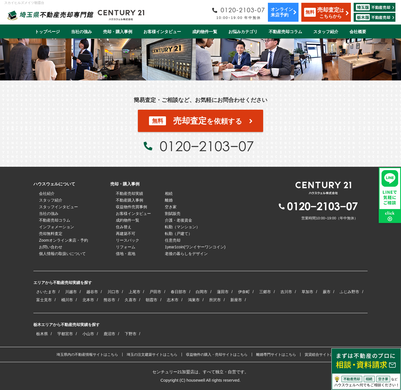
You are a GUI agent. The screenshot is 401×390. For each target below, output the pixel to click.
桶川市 (67, 300)
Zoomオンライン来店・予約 (63, 240)
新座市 (236, 300)
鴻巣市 (194, 300)
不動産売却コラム (285, 31)
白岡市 (201, 292)
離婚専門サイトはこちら (276, 354)
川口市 (113, 292)
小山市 (88, 334)
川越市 (71, 292)
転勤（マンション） (182, 227)
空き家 (171, 207)
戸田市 (155, 292)
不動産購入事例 (129, 200)
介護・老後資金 (178, 220)
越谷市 (92, 292)
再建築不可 (125, 233)
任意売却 (172, 240)
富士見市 (44, 300)
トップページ (47, 31)
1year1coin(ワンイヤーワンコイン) (195, 247)
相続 (169, 193)
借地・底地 (125, 253)
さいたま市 (46, 292)
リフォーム (125, 247)
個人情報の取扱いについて (62, 253)
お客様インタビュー (162, 31)
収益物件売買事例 (131, 207)
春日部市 (178, 292)
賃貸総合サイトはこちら (324, 354)
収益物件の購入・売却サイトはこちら (217, 354)
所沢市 (215, 300)
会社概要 (357, 31)
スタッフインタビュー (58, 207)
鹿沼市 (109, 334)
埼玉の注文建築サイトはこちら (152, 354)
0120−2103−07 (207, 146)
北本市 (88, 300)
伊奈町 (244, 292)
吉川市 (286, 292)
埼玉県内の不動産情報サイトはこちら (87, 354)
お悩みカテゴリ (243, 31)
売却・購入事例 (117, 31)
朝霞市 (151, 300)
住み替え (123, 227)
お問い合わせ (50, 247)
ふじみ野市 (349, 292)
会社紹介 (47, 193)
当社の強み (81, 31)
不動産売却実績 (129, 193)
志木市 (173, 300)
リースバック (127, 240)
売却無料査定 (50, 233)
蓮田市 (223, 292)
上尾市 (134, 292)
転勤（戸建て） (178, 233)
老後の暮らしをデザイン (186, 253)
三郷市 (265, 292)
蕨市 (327, 292)
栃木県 (42, 334)
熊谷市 (109, 300)
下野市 (130, 334)
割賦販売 (172, 213)
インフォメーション (56, 227)
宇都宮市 (65, 334)
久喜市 (130, 300)
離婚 (169, 200)
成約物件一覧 (204, 31)
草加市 (307, 292)
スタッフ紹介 (325, 31)
